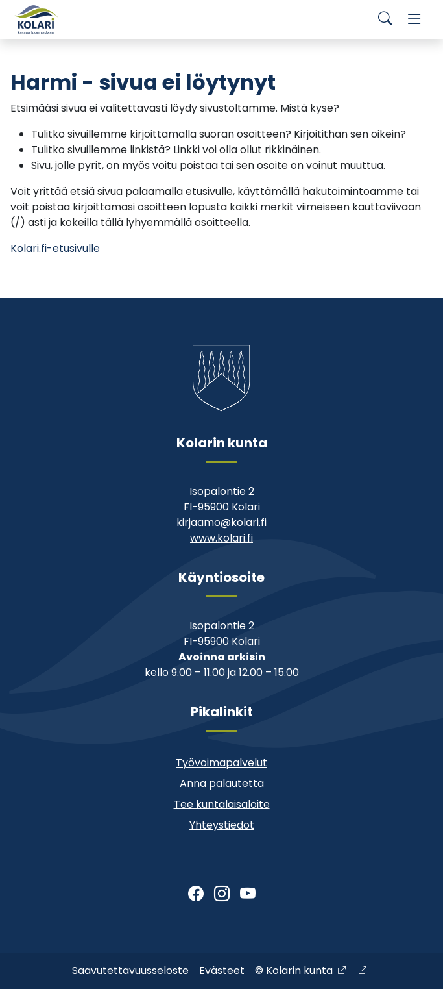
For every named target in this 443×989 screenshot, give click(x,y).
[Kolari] (36, 19)
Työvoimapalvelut (221, 762)
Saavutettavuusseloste (130, 970)
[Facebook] (196, 894)
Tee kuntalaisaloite (222, 804)
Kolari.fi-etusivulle (55, 248)
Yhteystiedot (221, 825)
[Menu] (414, 19)
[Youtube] (248, 894)
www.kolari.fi (221, 538)
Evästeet (222, 970)
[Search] (385, 19)
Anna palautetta (222, 783)
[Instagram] (222, 894)
